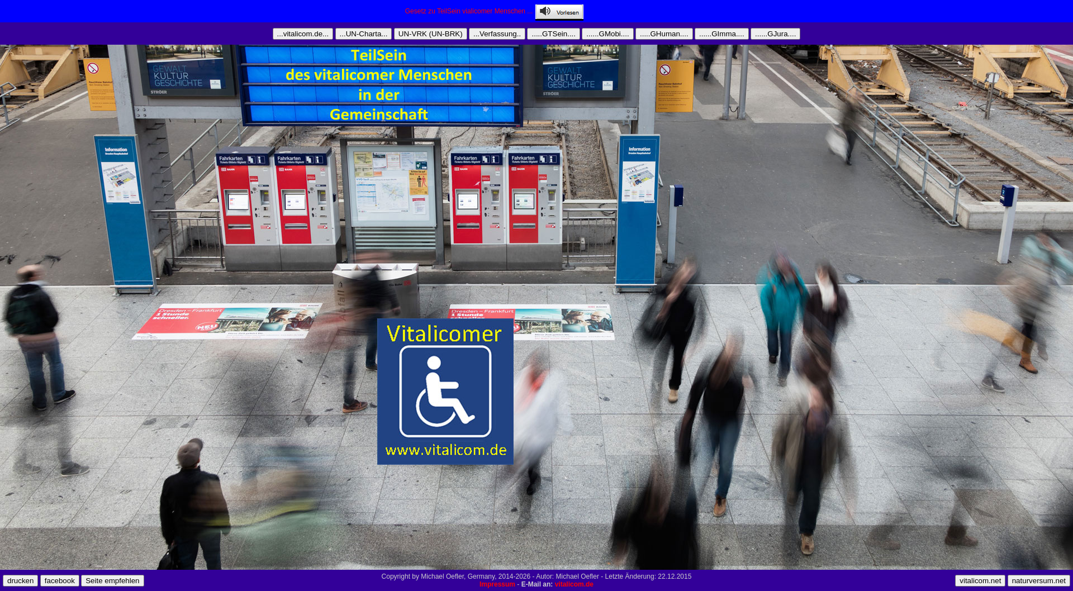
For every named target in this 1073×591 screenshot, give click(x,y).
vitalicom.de (574, 584)
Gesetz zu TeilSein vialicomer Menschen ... (470, 11)
